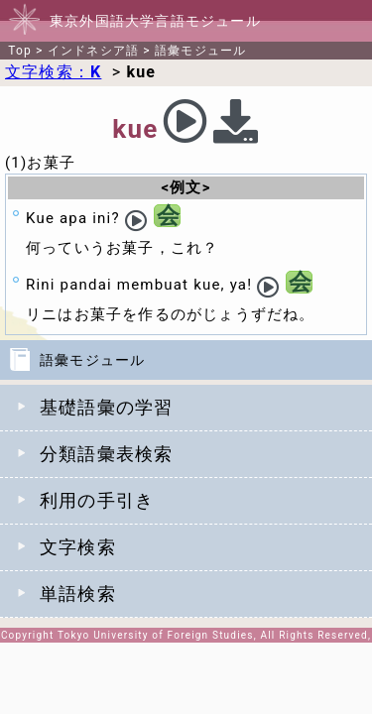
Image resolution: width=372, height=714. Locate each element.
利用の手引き (97, 500)
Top (20, 51)
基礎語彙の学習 (106, 407)
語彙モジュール (200, 51)
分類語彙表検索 (106, 453)
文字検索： (53, 71)
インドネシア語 (93, 51)
